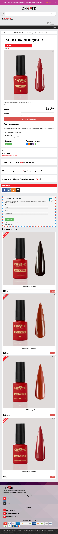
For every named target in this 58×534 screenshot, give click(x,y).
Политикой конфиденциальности (20, 222)
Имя (6, 204)
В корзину (53, 291)
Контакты (20, 530)
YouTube (6, 498)
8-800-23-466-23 (8, 18)
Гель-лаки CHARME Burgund (28, 33)
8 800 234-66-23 (10, 510)
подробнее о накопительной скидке (9, 155)
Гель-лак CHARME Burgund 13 (29, 348)
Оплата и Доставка (12, 530)
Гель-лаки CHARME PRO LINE (15, 33)
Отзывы (40, 530)
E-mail (6, 210)
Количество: (6, 113)
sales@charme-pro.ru (12, 517)
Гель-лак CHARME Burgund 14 (29, 410)
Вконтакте (6, 501)
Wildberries (48, 2)
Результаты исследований (8, 532)
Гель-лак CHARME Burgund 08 (29, 286)
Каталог (6, 33)
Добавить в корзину (29, 119)
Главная (4, 530)
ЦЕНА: (6, 109)
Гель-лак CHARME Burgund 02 (29, 471)
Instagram (6, 503)
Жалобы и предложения (48, 530)
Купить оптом (8, 144)
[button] (53, 51)
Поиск (53, 14)
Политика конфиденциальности (30, 530)
